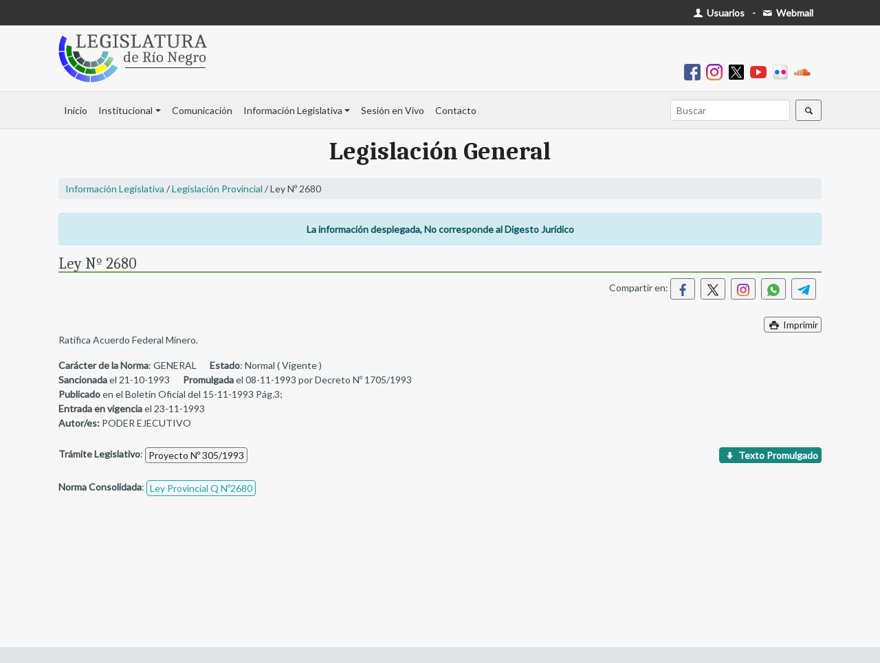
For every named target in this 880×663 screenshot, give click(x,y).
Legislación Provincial (217, 188)
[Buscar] (730, 110)
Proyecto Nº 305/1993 (196, 455)
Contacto (455, 110)
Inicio (75, 110)
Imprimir (792, 324)
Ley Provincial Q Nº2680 (201, 488)
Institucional (125, 110)
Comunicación (202, 110)
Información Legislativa (292, 110)
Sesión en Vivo (392, 110)
